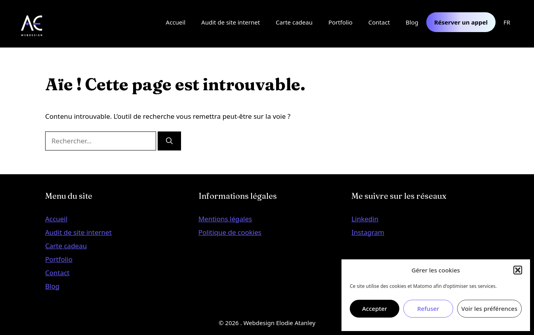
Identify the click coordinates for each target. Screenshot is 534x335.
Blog (412, 22)
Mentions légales (225, 218)
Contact (379, 22)
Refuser (428, 308)
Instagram (367, 232)
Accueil (175, 22)
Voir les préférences (489, 308)
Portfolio (340, 22)
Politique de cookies (229, 232)
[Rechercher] (169, 140)
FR (506, 22)
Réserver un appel (461, 22)
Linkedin (364, 218)
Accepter (374, 308)
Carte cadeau (294, 22)
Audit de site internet (230, 22)
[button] (518, 270)
